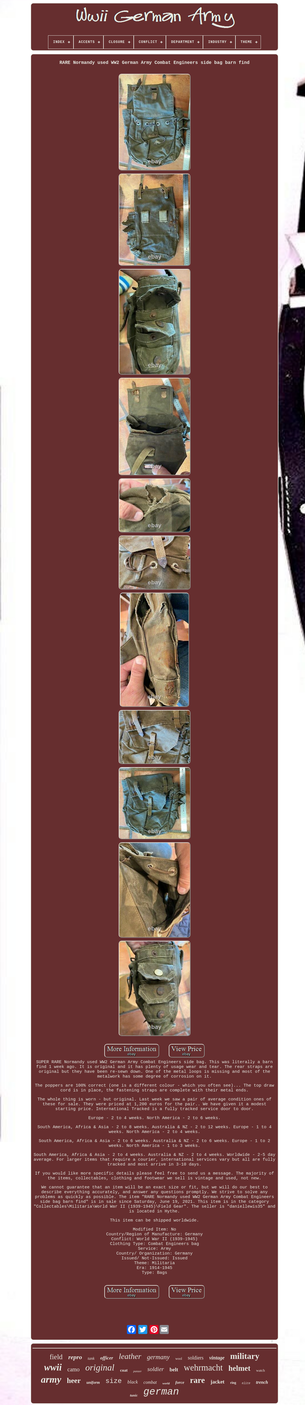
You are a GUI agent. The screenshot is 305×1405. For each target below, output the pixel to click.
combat (150, 1382)
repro (75, 1357)
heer (74, 1380)
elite (246, 1383)
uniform (93, 1382)
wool (178, 1359)
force (179, 1382)
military (244, 1356)
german (161, 1392)
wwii (53, 1367)
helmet (239, 1368)
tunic (134, 1395)
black (132, 1382)
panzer (137, 1371)
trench (262, 1382)
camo (73, 1369)
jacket (218, 1382)
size (113, 1381)
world (166, 1383)
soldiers (196, 1358)
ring (233, 1383)
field (56, 1357)
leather (130, 1356)
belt (174, 1369)
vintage (216, 1358)
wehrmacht (203, 1367)
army (51, 1379)
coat (124, 1370)
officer (106, 1358)
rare (197, 1380)
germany (158, 1357)
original (99, 1367)
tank (91, 1358)
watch (260, 1370)
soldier (155, 1369)
